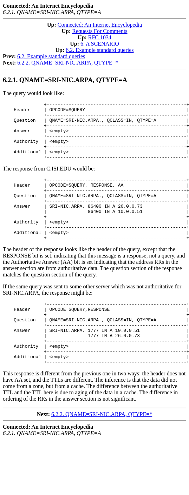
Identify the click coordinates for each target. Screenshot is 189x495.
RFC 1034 (99, 37)
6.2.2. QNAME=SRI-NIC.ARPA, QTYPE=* (67, 63)
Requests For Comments (99, 31)
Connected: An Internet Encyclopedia (100, 25)
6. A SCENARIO (99, 44)
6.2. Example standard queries (99, 50)
